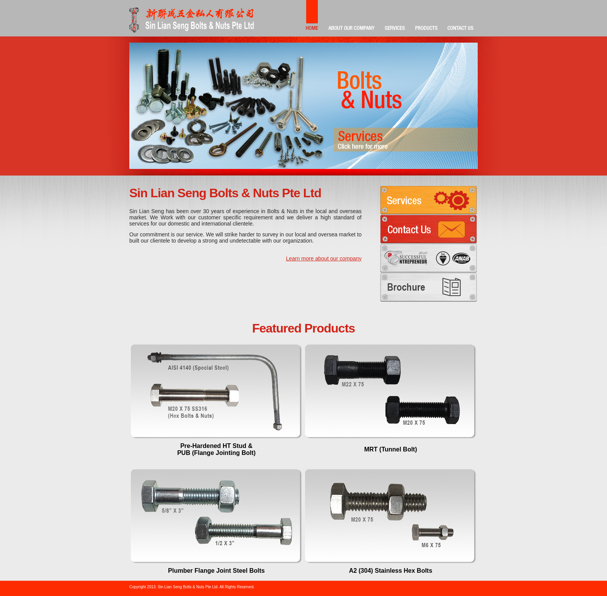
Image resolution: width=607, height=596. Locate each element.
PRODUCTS (426, 18)
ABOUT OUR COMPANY (351, 18)
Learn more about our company (324, 258)
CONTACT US (460, 18)
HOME (312, 18)
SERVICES (395, 18)
